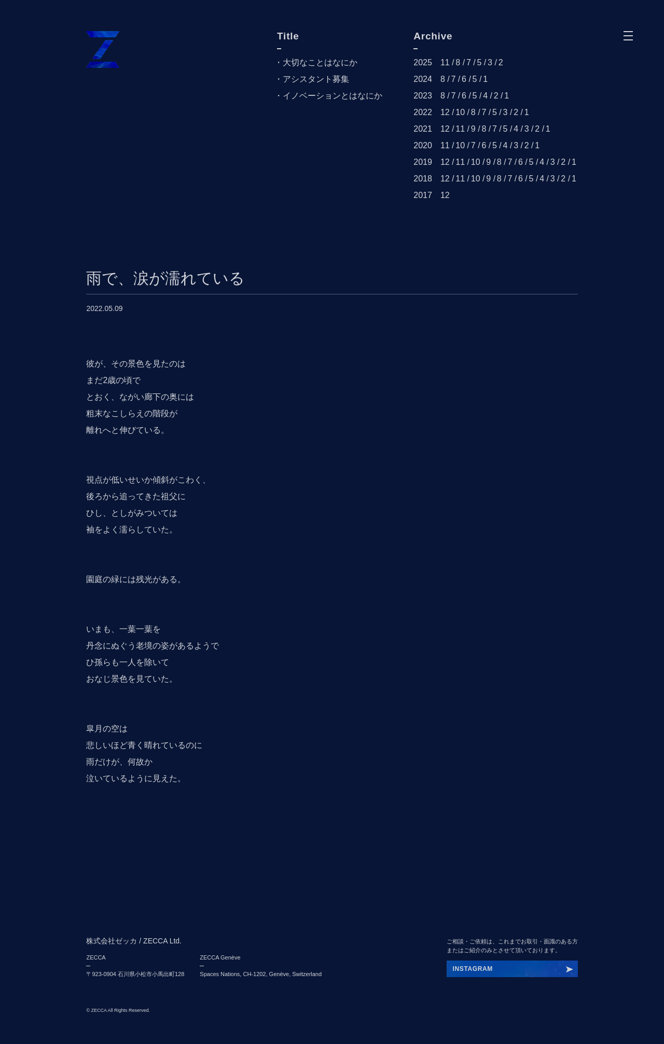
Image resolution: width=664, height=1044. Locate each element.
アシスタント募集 (316, 79)
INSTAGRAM (473, 968)
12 (445, 112)
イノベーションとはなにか (332, 95)
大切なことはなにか (320, 62)
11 (445, 62)
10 (460, 112)
